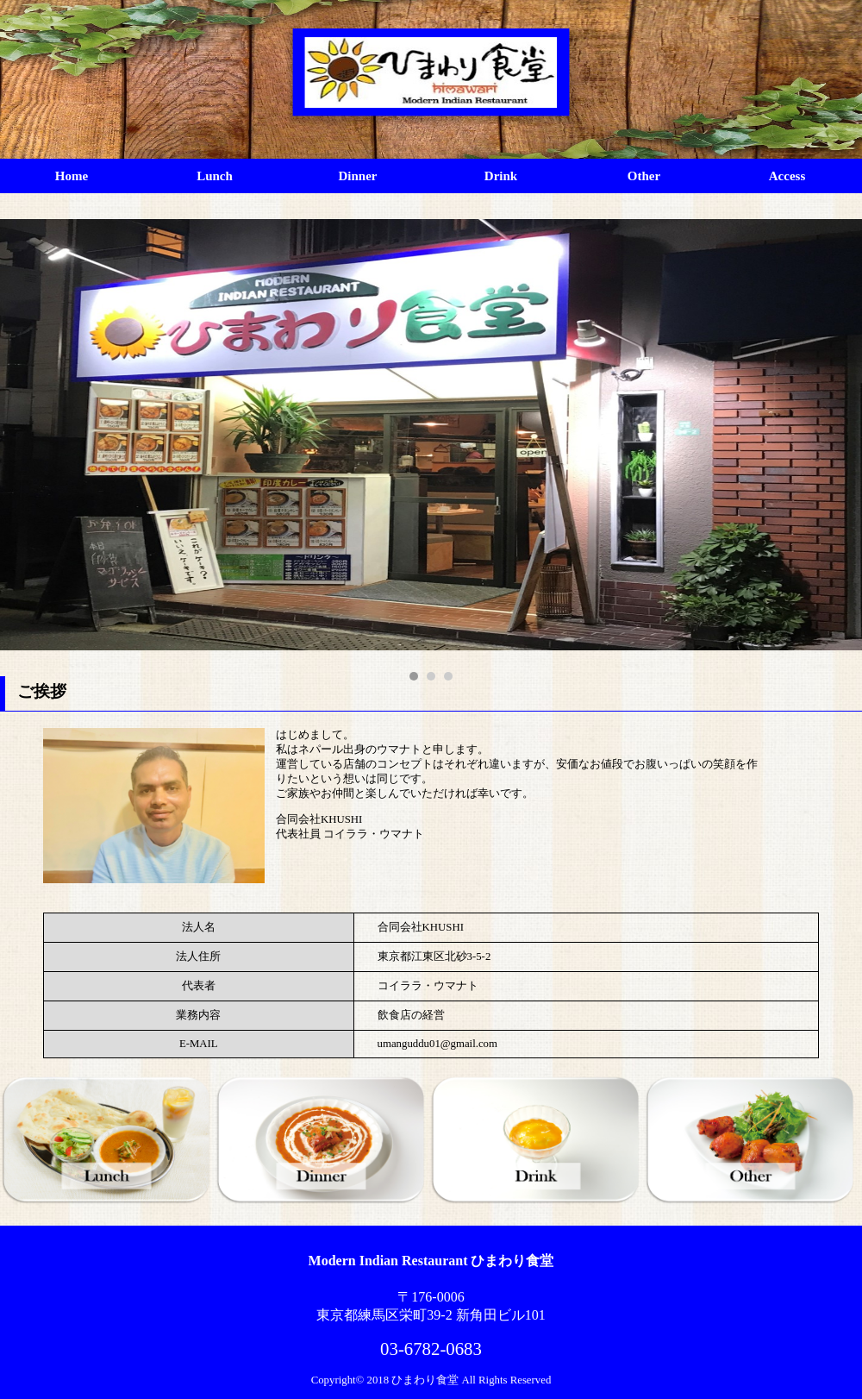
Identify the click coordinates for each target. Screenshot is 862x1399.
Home (71, 176)
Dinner (358, 176)
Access (787, 176)
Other (644, 176)
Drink (500, 176)
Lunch (215, 176)
